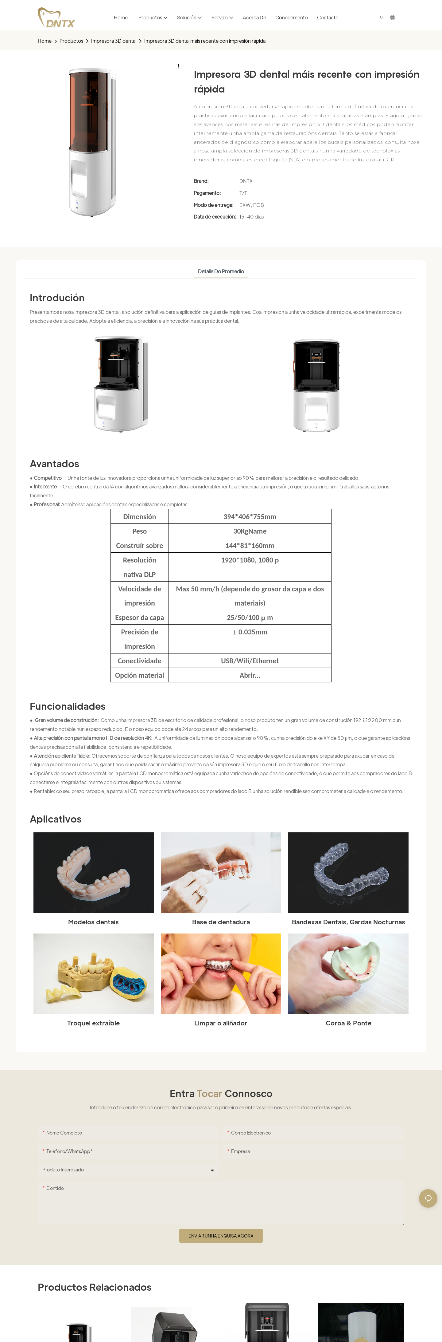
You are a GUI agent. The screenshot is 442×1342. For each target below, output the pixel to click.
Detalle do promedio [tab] (221, 271)
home (45, 40)
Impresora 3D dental (113, 40)
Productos (71, 40)
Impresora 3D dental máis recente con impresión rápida (205, 40)
